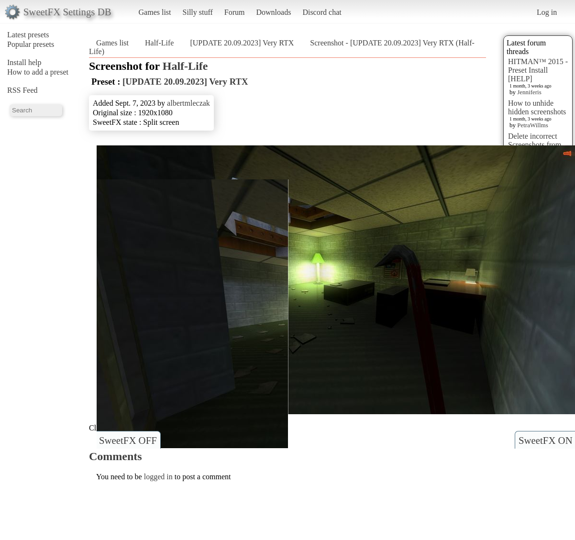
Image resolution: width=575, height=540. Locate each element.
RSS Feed (22, 90)
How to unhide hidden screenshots (537, 107)
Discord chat (321, 12)
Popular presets (30, 44)
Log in (547, 12)
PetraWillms (532, 125)
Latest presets (28, 35)
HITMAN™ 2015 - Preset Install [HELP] (538, 70)
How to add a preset (37, 72)
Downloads (273, 12)
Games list (155, 12)
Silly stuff (198, 12)
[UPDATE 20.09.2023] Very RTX (242, 43)
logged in (158, 477)
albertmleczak (188, 103)
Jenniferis (529, 92)
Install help (24, 62)
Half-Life (159, 43)
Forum (234, 12)
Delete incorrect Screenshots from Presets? (535, 144)
